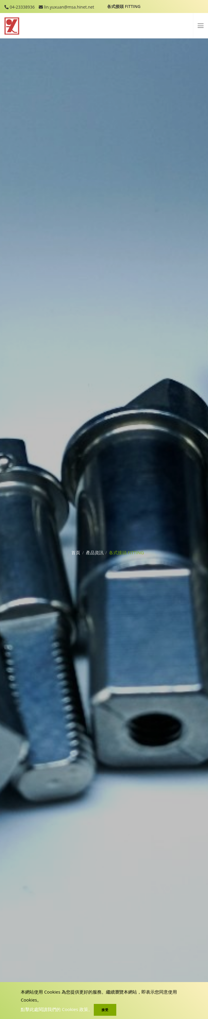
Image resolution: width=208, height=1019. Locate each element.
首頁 (75, 550)
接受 (105, 1009)
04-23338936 (22, 7)
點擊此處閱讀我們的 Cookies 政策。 (57, 1009)
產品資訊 (95, 550)
